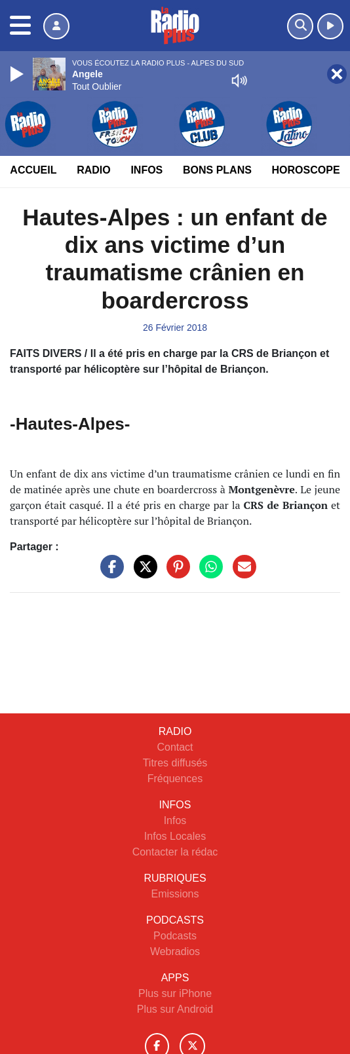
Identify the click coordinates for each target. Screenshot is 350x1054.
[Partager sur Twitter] (142, 573)
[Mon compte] (56, 26)
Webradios (175, 951)
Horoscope (306, 170)
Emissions (175, 893)
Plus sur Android (175, 1009)
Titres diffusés (175, 762)
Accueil (33, 170)
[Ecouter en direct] (330, 26)
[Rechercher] (300, 26)
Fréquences (175, 778)
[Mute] (239, 80)
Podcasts (175, 935)
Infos (146, 170)
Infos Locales (175, 836)
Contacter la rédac (175, 851)
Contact (175, 747)
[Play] (18, 74)
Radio (94, 170)
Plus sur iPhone (175, 993)
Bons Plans (217, 170)
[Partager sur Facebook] (109, 573)
